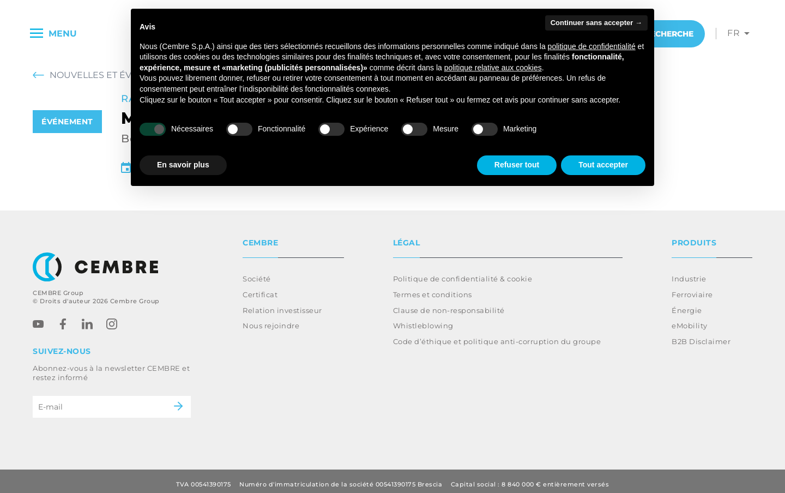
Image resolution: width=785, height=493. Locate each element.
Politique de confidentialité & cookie (463, 272)
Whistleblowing (423, 319)
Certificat (260, 288)
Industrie (689, 272)
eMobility (690, 319)
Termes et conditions (432, 288)
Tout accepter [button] (603, 164)
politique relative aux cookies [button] (493, 67)
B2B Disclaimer (701, 334)
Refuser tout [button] (516, 164)
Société (257, 272)
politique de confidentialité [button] (592, 46)
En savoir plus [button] (183, 164)
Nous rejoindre (271, 319)
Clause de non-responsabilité (449, 303)
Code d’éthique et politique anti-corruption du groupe (497, 334)
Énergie (687, 303)
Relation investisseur (282, 303)
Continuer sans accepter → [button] (596, 23)
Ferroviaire (692, 288)
